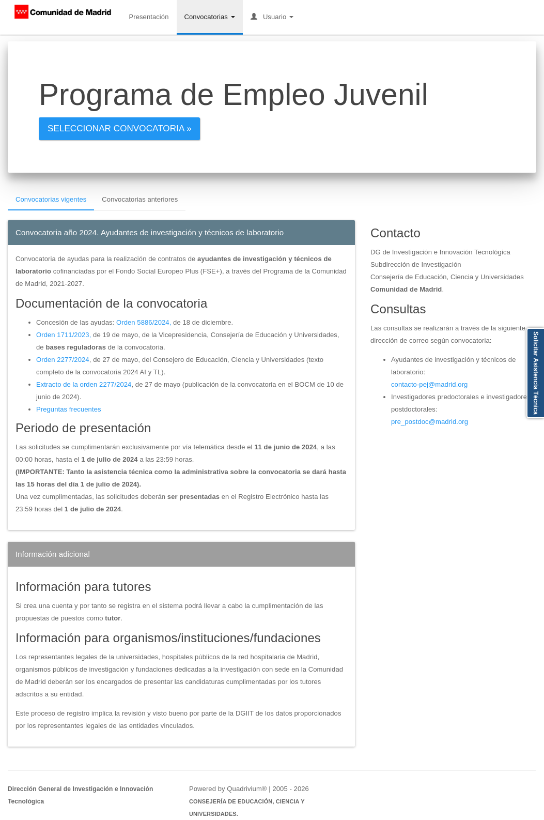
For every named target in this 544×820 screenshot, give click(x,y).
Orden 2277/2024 (62, 359)
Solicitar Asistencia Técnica (535, 373)
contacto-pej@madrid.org (429, 384)
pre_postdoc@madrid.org (429, 422)
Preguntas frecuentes (68, 409)
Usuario (272, 17)
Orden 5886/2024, (143, 322)
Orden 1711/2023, (63, 335)
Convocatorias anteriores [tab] (140, 199)
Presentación (148, 17)
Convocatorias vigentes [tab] (50, 199)
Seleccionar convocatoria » (120, 128)
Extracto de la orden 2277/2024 (83, 384)
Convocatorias (209, 17)
